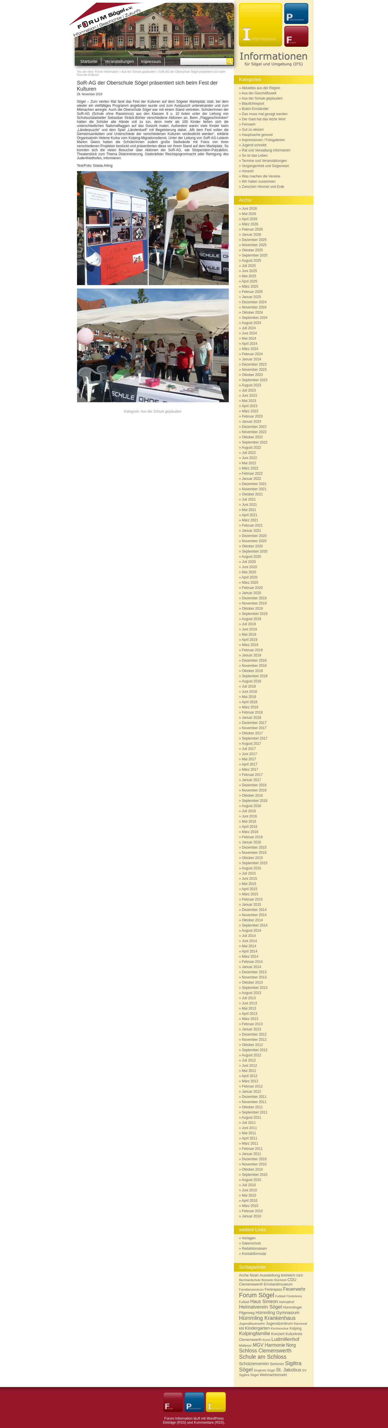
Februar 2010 (252, 1211)
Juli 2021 (249, 499)
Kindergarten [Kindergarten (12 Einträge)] (257, 1328)
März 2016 (250, 832)
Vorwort (248, 171)
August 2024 (251, 323)
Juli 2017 (249, 749)
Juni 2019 (249, 629)
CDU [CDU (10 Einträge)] (291, 1279)
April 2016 (249, 827)
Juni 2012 (249, 1066)
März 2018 (250, 707)
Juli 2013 (249, 998)
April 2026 (249, 219)
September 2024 (255, 318)
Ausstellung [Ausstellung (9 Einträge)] (270, 1275)
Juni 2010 (249, 1190)
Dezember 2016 (254, 785)
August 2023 (251, 385)
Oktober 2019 (252, 609)
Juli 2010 (249, 1185)
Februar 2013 (252, 1024)
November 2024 (254, 307)
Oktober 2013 (252, 982)
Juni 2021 (249, 505)
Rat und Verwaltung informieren (266, 150)
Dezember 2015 (254, 847)
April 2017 (249, 764)
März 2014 (250, 957)
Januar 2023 (251, 422)
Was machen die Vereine (261, 176)
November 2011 (254, 1102)
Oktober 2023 (252, 375)
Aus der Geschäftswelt (259, 93)
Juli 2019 (249, 624)
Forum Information (107, 71)
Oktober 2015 (252, 858)
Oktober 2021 (252, 494)
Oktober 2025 (252, 250)
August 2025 (251, 261)
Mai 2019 (249, 634)
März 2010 (250, 1206)
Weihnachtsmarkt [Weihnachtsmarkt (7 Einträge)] (273, 1375)
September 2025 (255, 255)
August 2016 (251, 806)
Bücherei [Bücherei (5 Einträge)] (280, 1280)
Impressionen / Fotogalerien (263, 140)
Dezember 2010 (254, 1159)
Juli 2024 (249, 328)
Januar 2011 (251, 1154)
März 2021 (250, 520)
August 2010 (251, 1180)
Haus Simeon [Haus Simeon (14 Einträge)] (264, 1301)
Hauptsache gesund (257, 135)
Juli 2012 (249, 1060)
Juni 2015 (249, 879)
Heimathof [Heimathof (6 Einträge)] (286, 1302)
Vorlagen (249, 1238)
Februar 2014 (252, 962)
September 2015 (255, 863)
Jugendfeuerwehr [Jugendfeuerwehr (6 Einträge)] (252, 1323)
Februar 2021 (252, 525)
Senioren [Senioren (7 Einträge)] (277, 1364)
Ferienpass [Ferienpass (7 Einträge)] (273, 1289)
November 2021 (254, 489)
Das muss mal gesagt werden (265, 114)
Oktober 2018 (252, 671)
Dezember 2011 (254, 1097)
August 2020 (251, 557)
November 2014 (254, 915)
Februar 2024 (252, 354)
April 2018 (249, 702)
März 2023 (250, 411)
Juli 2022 (249, 453)
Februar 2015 (252, 899)
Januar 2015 (251, 905)
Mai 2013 (249, 1008)
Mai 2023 (249, 401)
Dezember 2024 (254, 302)
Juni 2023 (249, 396)
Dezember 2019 (254, 598)
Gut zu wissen (253, 130)
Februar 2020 (252, 588)
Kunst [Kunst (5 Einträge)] (266, 1339)
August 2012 (251, 1055)
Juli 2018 (249, 686)
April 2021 (249, 515)
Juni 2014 (249, 941)
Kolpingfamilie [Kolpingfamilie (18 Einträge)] (254, 1333)
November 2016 (254, 790)
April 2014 (249, 951)
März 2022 (250, 468)
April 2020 (249, 577)
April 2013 (249, 1014)
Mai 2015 (249, 884)
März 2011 (250, 1143)
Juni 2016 (249, 816)
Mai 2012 (249, 1071)
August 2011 (251, 1118)
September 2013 (255, 988)
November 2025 (254, 245)
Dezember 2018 (254, 660)
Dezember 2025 (254, 240)
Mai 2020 (249, 572)
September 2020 (255, 551)
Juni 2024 (249, 333)
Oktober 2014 (252, 920)
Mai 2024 (249, 338)
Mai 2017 (249, 759)
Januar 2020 (251, 593)
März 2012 (250, 1081)
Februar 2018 (252, 712)
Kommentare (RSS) (209, 1422)
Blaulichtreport (253, 104)
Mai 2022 (249, 463)
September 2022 (255, 442)
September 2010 (255, 1175)
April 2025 (249, 281)
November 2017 (254, 728)
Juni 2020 (249, 567)
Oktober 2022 (252, 437)
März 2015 (250, 894)
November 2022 (254, 432)
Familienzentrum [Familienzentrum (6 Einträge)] (251, 1289)
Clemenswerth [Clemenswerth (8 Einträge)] (251, 1284)
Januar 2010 (251, 1216)
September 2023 (255, 380)
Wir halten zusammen (258, 181)
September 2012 (255, 1050)
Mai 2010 (249, 1195)
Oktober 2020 (252, 546)
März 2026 (250, 224)
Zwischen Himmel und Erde (263, 187)
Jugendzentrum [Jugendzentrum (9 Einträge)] (279, 1323)
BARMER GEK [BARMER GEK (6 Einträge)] (292, 1275)
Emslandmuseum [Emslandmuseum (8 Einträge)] (278, 1284)
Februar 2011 (252, 1149)
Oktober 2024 (252, 312)
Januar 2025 (251, 297)
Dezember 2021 (254, 484)
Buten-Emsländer (255, 109)
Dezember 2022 (254, 427)
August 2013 (251, 993)
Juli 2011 (249, 1123)
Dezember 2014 (254, 910)
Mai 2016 (249, 821)
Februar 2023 (252, 416)
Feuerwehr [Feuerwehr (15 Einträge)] (294, 1289)
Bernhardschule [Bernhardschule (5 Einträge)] (250, 1280)
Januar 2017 (251, 780)
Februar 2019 (252, 650)
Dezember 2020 (254, 536)
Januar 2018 (251, 718)
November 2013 (254, 977)
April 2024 (249, 344)
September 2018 (255, 676)
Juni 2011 (249, 1128)
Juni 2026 (249, 209)
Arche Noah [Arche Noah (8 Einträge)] (249, 1275)
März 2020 (250, 583)
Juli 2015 (249, 873)
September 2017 (255, 738)
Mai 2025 (249, 276)
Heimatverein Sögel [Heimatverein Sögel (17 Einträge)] (260, 1307)
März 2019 (250, 645)
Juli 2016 (249, 811)
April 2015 (249, 889)
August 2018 (251, 681)
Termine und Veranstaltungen (264, 161)
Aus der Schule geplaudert (138, 71)
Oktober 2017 (252, 733)
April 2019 (249, 640)
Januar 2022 (251, 479)
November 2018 (254, 666)
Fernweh (249, 124)
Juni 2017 (249, 754)
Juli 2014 (249, 936)
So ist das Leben (255, 156)
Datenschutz (251, 1243)
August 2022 (251, 448)
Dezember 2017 (254, 723)
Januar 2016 (251, 842)
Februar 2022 (252, 473)
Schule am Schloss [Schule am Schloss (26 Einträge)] (262, 1357)
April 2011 (249, 1138)
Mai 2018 (249, 697)
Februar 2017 (252, 775)
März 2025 (250, 287)
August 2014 (251, 931)
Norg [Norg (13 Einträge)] (291, 1345)
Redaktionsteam (254, 1249)
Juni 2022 (249, 458)
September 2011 (255, 1112)
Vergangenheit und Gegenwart (265, 166)
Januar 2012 (251, 1092)
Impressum (151, 61)
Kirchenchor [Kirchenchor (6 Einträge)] (280, 1328)
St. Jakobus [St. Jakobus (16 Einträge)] (288, 1370)
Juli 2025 (249, 266)
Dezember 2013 (254, 972)
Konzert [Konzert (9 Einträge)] (278, 1334)
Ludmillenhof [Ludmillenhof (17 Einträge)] (285, 1339)
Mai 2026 (249, 214)
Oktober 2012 (252, 1045)
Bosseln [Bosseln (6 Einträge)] (267, 1280)
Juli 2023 (249, 390)
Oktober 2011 (252, 1107)
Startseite (89, 61)
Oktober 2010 (252, 1169)
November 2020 (254, 541)
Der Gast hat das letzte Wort (264, 119)
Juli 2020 (249, 562)
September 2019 (255, 614)
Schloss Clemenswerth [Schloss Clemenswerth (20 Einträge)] (265, 1351)
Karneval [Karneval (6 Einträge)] (300, 1323)
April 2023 (249, 406)
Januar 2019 (251, 655)
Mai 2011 (249, 1133)
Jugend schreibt (254, 145)
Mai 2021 (249, 510)
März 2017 (250, 770)
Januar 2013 (251, 1029)
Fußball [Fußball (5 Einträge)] (280, 1296)
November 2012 (254, 1040)
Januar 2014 (251, 967)
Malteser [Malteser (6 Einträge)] (245, 1345)
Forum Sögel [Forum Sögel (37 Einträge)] (256, 1295)
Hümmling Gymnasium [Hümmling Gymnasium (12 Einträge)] (277, 1312)
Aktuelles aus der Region (261, 88)
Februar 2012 (252, 1086)
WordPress (215, 1418)
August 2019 (251, 619)
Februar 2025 (252, 292)
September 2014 (255, 925)
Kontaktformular (254, 1254)
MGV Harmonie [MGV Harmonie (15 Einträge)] (269, 1344)
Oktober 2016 (252, 795)
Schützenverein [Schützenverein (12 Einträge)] (254, 1363)
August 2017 (251, 744)
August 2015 (251, 868)
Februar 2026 (252, 229)
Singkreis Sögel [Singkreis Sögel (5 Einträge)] (264, 1370)
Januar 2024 (251, 359)
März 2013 (250, 1019)
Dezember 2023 (254, 364)
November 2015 (254, 853)
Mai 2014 (249, 946)
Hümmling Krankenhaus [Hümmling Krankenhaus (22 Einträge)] (267, 1318)
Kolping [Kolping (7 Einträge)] (295, 1328)
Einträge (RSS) (174, 1422)
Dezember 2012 (254, 1034)
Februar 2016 (252, 837)
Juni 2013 (249, 1003)
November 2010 (254, 1164)
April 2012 (249, 1076)
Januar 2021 (251, 531)
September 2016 (255, 801)
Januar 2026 (251, 235)
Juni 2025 (249, 271)
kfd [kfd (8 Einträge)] (241, 1328)
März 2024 (250, 349)
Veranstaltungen (119, 61)
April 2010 (249, 1201)
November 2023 (254, 370)
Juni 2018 (249, 692)
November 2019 (254, 603)
